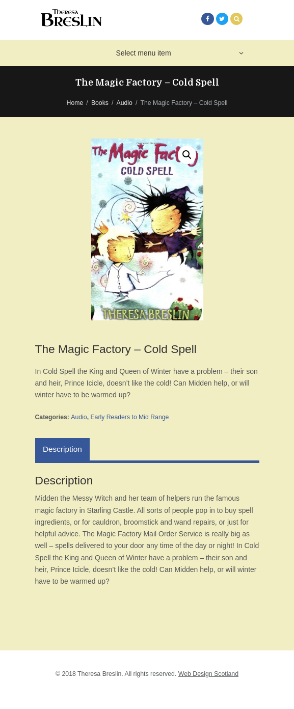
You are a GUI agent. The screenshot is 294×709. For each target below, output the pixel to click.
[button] (187, 155)
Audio (124, 102)
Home (75, 102)
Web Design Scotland (208, 673)
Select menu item (143, 53)
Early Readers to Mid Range (129, 417)
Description (62, 449)
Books (100, 102)
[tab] (62, 449)
